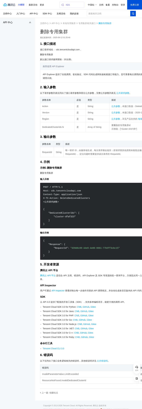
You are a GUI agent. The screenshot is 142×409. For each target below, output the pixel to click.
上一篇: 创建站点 (50, 392)
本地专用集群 (69, 23)
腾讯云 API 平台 (48, 275)
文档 (101, 5)
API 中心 (8, 22)
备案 (108, 5)
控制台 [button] (115, 5)
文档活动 (61, 13)
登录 (123, 5)
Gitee (93, 307)
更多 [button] (42, 5)
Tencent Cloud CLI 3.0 (53, 348)
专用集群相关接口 (87, 23)
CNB (79, 307)
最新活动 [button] (33, 5)
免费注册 (134, 5)
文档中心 (7, 13)
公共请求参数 (122, 93)
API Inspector (58, 290)
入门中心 (20, 13)
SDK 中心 (47, 13)
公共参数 (115, 106)
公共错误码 (102, 361)
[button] (21, 5)
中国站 (91, 5)
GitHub (86, 307)
